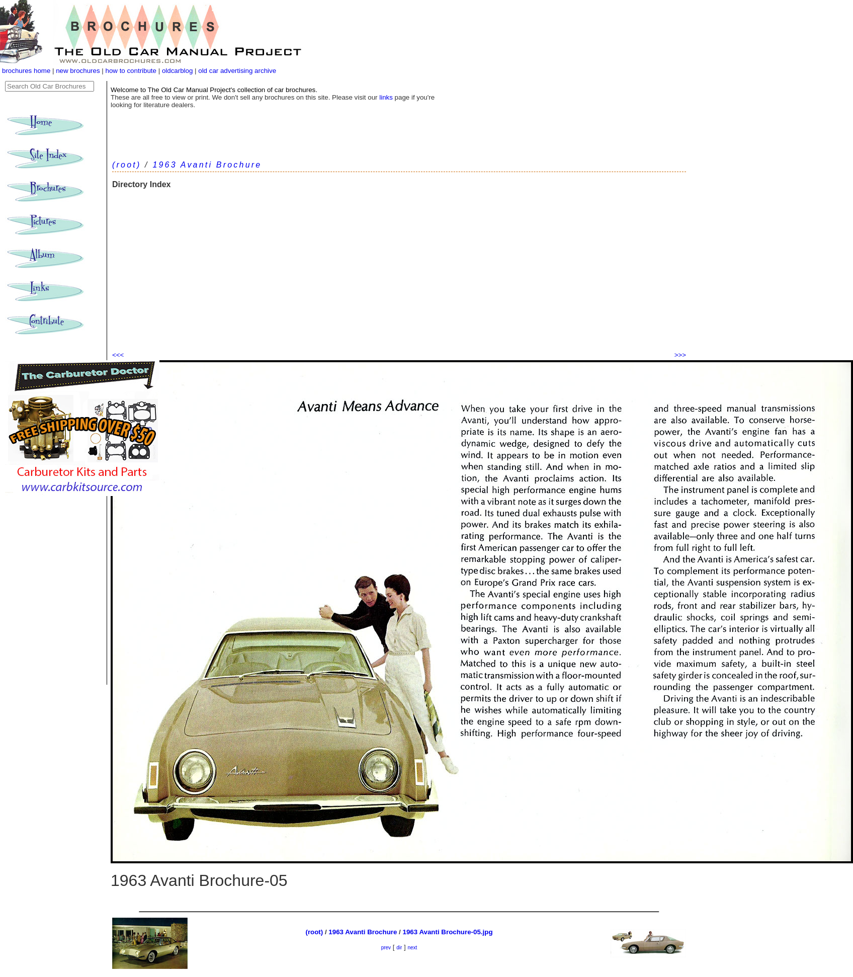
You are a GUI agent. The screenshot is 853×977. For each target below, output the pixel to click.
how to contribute (130, 70)
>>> (680, 355)
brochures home (26, 70)
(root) (126, 164)
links (386, 97)
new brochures (78, 70)
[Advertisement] (399, 274)
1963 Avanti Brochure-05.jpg (448, 932)
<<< (118, 355)
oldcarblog (177, 70)
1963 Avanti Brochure (207, 164)
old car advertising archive (237, 70)
